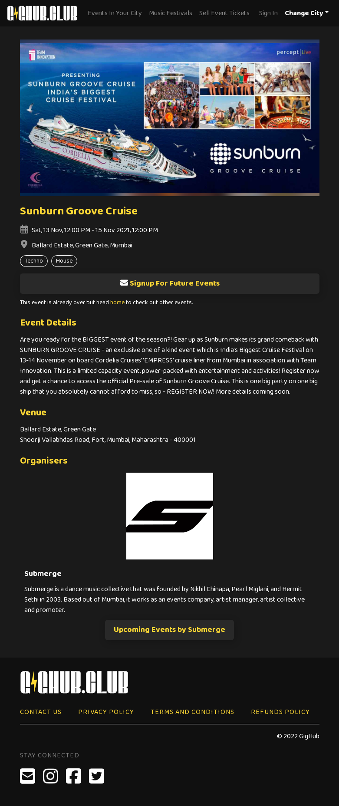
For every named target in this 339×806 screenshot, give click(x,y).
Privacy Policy (106, 712)
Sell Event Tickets (224, 13)
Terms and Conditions (192, 712)
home (117, 302)
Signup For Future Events (170, 283)
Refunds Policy (280, 712)
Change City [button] (304, 13)
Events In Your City (115, 13)
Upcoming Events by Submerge (169, 630)
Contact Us (41, 712)
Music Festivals (170, 13)
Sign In (268, 13)
